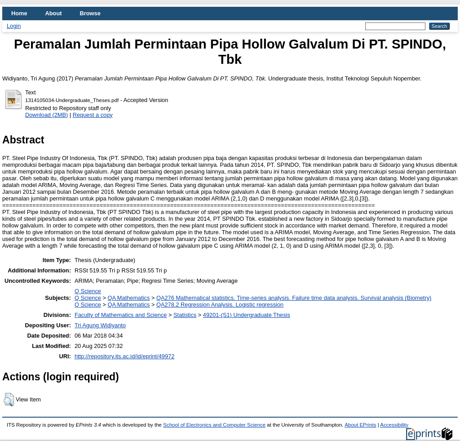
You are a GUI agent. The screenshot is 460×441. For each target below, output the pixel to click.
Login (14, 25)
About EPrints (360, 425)
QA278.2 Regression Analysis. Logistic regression (219, 304)
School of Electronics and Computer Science (214, 425)
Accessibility (394, 425)
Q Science (88, 291)
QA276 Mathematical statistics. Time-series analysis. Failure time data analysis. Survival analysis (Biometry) (293, 297)
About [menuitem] (53, 13)
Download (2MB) (46, 114)
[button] (9, 399)
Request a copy (93, 114)
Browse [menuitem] (90, 13)
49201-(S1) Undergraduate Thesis (246, 315)
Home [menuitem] (19, 13)
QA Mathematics (129, 297)
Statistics (184, 315)
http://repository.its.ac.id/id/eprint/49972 (124, 356)
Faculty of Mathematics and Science (121, 315)
